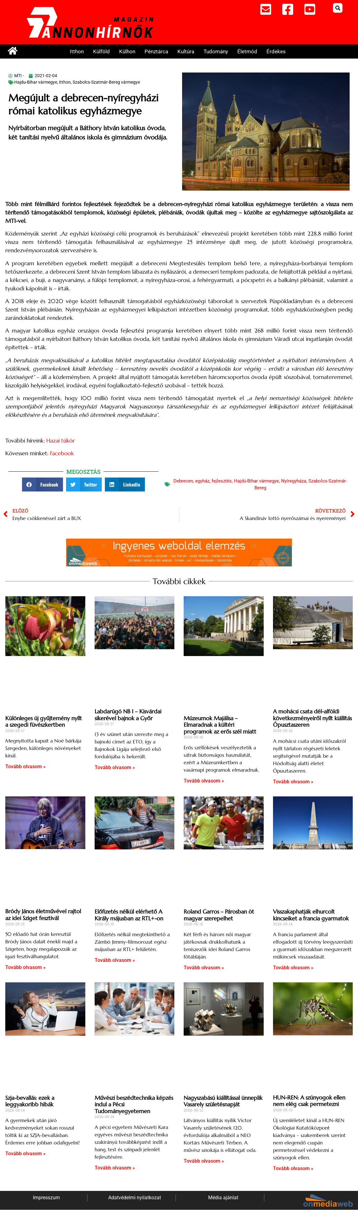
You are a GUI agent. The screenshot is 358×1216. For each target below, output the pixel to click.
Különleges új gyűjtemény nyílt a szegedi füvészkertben (43, 722)
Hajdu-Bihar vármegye (35, 82)
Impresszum (46, 1198)
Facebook (62, 453)
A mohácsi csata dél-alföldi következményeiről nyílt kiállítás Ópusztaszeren (312, 718)
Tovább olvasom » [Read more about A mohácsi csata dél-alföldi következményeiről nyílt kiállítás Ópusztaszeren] (293, 782)
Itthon (77, 51)
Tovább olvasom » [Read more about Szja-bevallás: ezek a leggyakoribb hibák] (25, 1154)
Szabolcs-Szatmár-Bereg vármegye (106, 82)
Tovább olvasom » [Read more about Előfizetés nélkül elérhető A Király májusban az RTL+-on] (115, 960)
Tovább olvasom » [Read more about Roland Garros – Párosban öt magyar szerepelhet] (204, 968)
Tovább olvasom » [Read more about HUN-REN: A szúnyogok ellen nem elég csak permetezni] (293, 1168)
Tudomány (216, 51)
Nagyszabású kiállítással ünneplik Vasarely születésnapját (223, 1101)
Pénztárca (156, 51)
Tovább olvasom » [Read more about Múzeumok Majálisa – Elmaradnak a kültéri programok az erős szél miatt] (204, 781)
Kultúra (185, 51)
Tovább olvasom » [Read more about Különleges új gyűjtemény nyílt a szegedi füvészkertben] (25, 766)
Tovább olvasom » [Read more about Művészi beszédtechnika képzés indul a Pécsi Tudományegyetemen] (115, 1168)
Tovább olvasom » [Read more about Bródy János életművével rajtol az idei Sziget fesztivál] (25, 967)
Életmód (247, 51)
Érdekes (276, 51)
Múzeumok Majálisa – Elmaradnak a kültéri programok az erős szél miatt (220, 725)
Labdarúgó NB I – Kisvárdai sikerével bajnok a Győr (128, 715)
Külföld (101, 51)
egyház (202, 481)
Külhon (127, 51)
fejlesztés (222, 481)
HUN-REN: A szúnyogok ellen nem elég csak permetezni (309, 1101)
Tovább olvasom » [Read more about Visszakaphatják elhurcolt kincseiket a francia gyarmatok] (293, 968)
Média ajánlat (223, 1198)
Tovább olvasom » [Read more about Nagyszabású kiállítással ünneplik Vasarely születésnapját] (204, 1161)
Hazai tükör (60, 440)
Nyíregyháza (293, 481)
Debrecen (183, 481)
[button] (337, 8)
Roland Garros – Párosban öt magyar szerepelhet (219, 915)
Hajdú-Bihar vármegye (256, 481)
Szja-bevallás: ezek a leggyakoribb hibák (29, 1101)
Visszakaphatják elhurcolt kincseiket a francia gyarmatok (311, 915)
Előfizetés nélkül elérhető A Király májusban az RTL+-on (129, 915)
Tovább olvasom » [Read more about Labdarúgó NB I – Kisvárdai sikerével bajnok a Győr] (115, 767)
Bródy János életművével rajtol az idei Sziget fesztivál (43, 915)
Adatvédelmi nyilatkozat (134, 1198)
